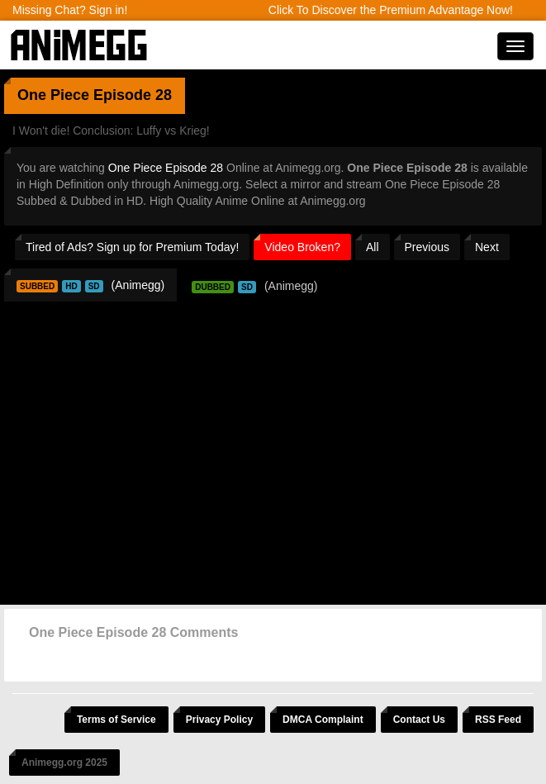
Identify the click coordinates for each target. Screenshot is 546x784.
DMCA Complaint (322, 719)
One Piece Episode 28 (165, 167)
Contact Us (419, 719)
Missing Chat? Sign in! (69, 10)
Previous (427, 247)
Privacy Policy (219, 719)
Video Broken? (302, 247)
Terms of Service (116, 719)
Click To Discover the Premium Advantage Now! (390, 10)
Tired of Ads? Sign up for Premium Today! (132, 247)
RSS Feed (498, 719)
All (372, 247)
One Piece (53, 95)
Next (487, 247)
